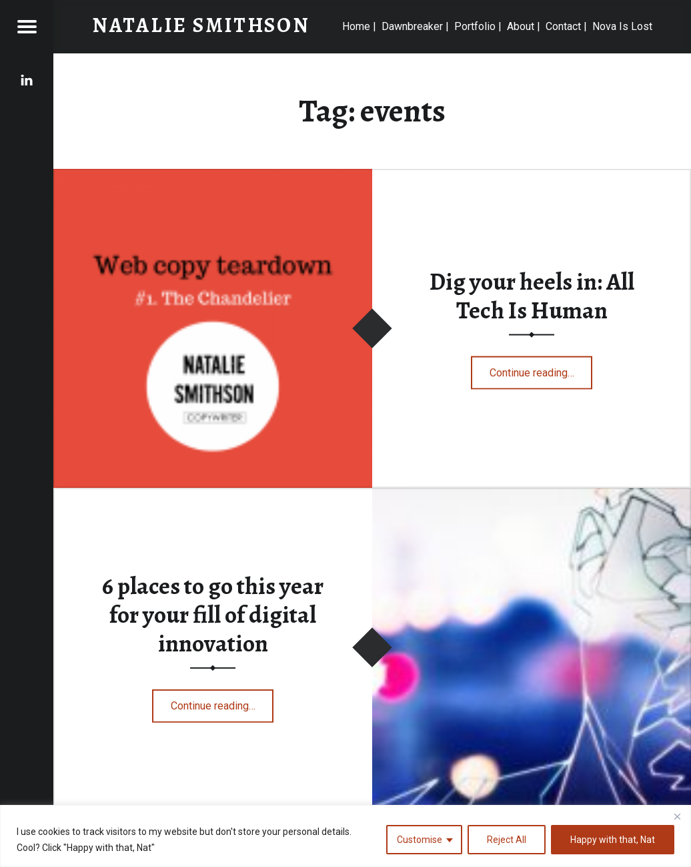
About (520, 26)
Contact (563, 26)
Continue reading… (541, 368)
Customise (419, 839)
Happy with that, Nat (612, 839)
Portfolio (475, 26)
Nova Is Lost (622, 26)
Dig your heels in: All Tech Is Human (532, 295)
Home (356, 26)
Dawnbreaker (412, 26)
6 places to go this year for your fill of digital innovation (212, 614)
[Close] (677, 816)
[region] (345, 836)
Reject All (506, 839)
